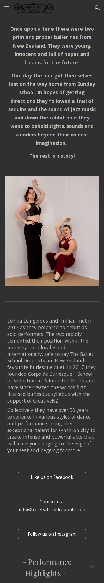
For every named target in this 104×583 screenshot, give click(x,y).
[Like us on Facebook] (52, 477)
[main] (52, 92)
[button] (6, 7)
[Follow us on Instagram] (52, 533)
